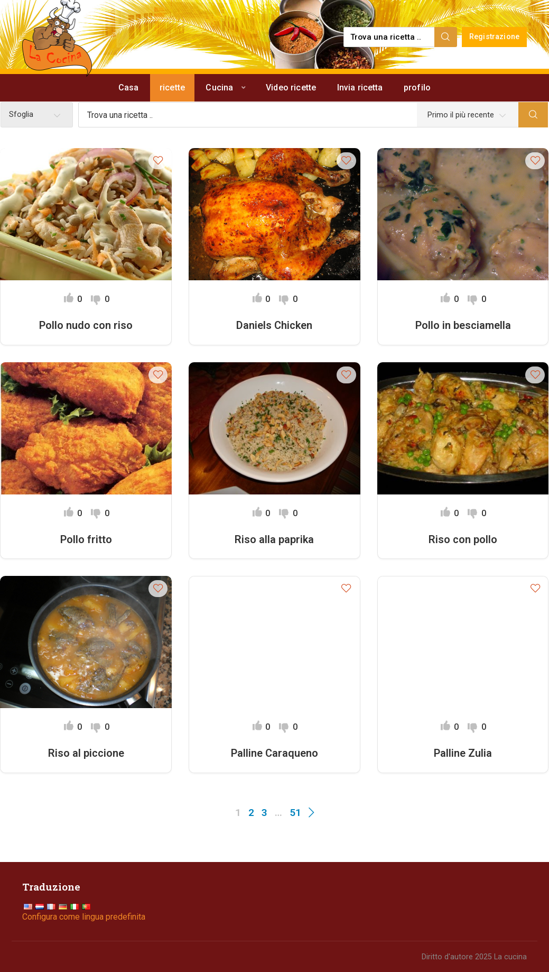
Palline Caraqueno (274, 753)
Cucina (219, 87)
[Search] (446, 37)
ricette (172, 87)
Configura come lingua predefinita (83, 917)
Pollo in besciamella (463, 325)
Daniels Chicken (274, 325)
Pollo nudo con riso (86, 325)
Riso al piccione (86, 753)
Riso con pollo (463, 539)
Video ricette (291, 87)
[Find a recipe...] (389, 37)
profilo (417, 87)
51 (295, 812)
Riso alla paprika (274, 539)
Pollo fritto (86, 539)
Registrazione (494, 36)
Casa (128, 87)
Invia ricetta (360, 87)
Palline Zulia (463, 753)
